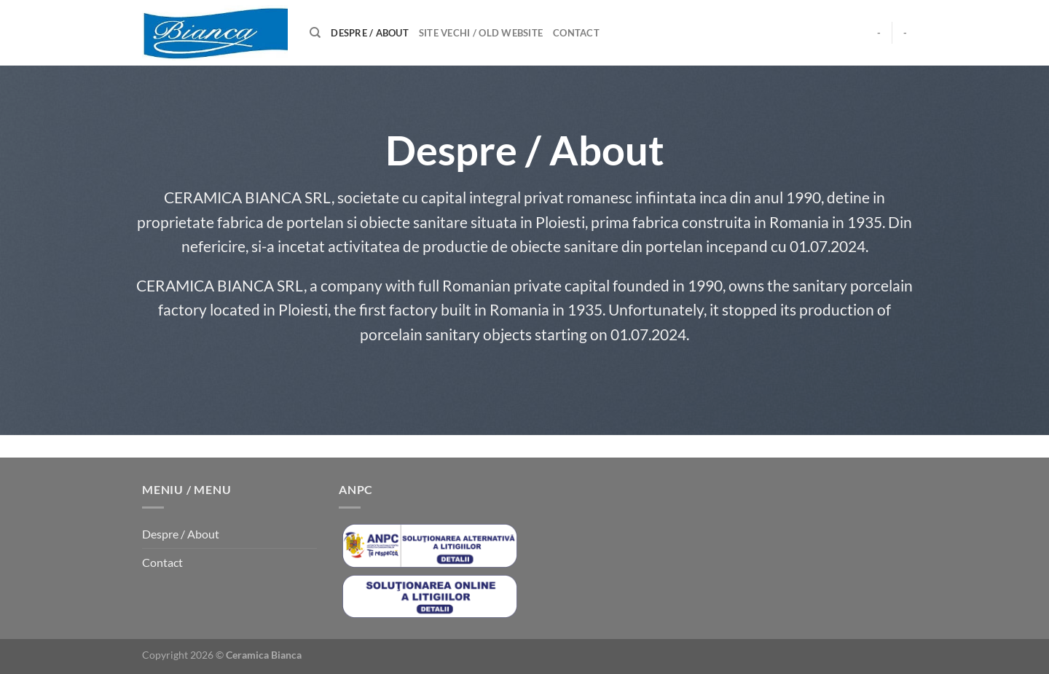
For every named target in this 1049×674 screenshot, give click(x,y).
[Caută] (315, 33)
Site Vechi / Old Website (481, 33)
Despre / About (370, 33)
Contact (576, 33)
